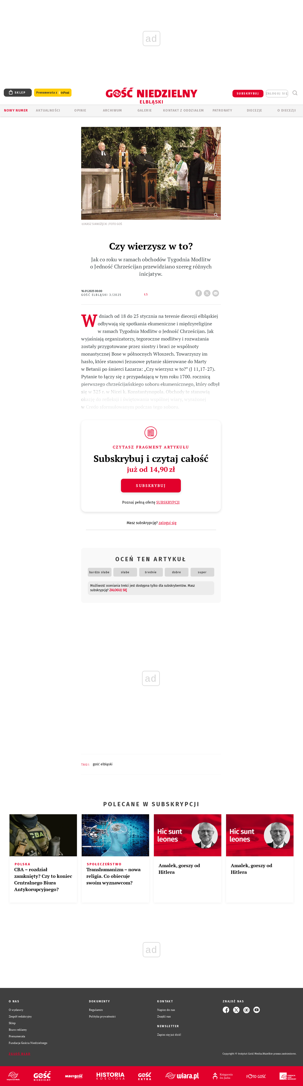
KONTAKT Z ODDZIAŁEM (183, 110)
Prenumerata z (52, 92)
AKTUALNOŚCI (48, 110)
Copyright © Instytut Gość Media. (243, 1053)
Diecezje (254, 110)
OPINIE (80, 110)
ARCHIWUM (112, 110)
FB (199, 292)
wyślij (216, 292)
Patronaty (222, 110)
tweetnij (208, 292)
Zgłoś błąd (20, 1054)
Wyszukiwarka (294, 93)
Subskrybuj (151, 485)
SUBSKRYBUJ (248, 93)
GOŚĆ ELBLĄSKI (102, 764)
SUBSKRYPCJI (168, 502)
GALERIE (145, 110)
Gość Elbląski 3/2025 (101, 295)
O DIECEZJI (286, 110)
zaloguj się (277, 93)
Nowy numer (16, 110)
